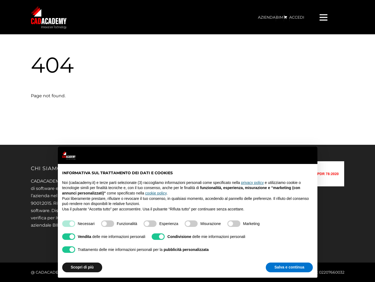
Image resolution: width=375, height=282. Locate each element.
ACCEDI (296, 17)
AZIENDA (267, 17)
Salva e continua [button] (289, 267)
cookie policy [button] (156, 193)
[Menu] (324, 17)
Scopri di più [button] (82, 267)
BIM (279, 17)
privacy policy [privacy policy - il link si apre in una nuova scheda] (252, 182)
